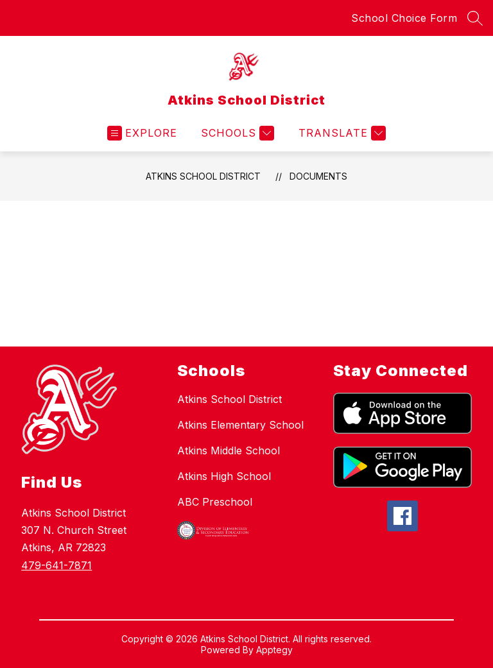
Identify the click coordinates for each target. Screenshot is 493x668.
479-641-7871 (56, 565)
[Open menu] (142, 133)
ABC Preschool (214, 501)
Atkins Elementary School (240, 424)
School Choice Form (404, 18)
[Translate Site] (340, 133)
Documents (318, 176)
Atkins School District (203, 176)
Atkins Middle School (228, 450)
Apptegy (274, 649)
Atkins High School (224, 476)
